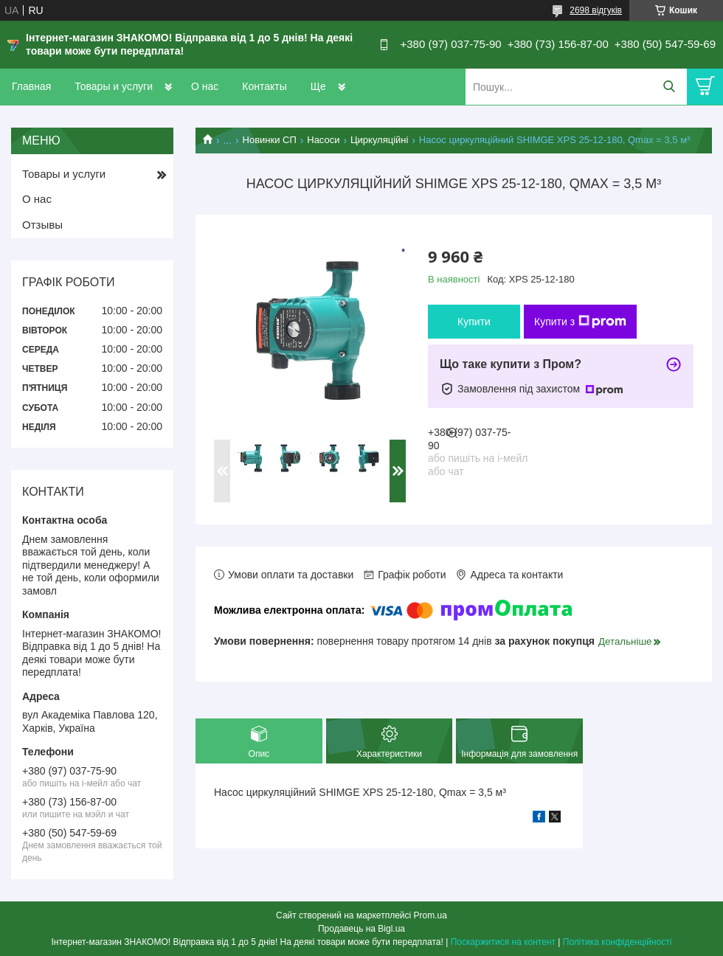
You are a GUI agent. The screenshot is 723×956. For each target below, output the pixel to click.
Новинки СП (270, 139)
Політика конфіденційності (617, 942)
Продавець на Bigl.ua (361, 929)
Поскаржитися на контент (503, 942)
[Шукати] (669, 87)
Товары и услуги (114, 86)
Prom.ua (430, 915)
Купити (474, 322)
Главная (31, 86)
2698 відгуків (596, 10)
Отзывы (42, 224)
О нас (204, 86)
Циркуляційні (379, 139)
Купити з (580, 321)
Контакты (264, 86)
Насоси (323, 139)
